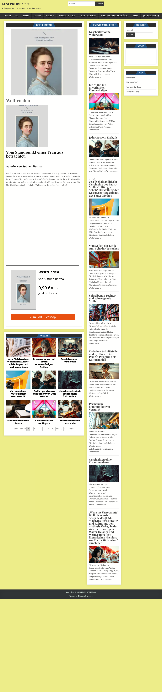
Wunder (135, 15)
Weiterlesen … (95, 77)
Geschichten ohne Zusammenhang (100, 460)
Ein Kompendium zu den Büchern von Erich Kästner (44, 394)
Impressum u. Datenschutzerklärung (114, 15)
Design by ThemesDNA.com (81, 596)
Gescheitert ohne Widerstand (100, 33)
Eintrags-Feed (132, 82)
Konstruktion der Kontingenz (44, 422)
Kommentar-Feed (133, 87)
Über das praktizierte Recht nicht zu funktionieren (70, 394)
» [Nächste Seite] (64, 429)
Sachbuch (37, 15)
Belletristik (50, 15)
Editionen (26, 15)
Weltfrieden (18, 100)
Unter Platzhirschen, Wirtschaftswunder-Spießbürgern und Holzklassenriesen (18, 363)
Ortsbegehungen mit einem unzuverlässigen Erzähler (44, 363)
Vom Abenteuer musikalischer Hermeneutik (18, 394)
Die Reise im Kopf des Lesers (18, 422)
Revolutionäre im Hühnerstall (70, 360)
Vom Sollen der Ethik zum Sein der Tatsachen (104, 247)
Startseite (7, 15)
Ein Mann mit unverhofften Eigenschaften (98, 87)
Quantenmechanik (149, 15)
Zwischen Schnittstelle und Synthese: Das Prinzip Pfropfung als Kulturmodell (103, 355)
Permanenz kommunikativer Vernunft (99, 406)
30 (57, 429)
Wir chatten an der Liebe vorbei (70, 422)
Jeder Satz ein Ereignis (103, 137)
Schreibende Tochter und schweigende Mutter (102, 298)
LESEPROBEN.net (15, 4)
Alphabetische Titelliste (67, 15)
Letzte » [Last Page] (71, 429)
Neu (16, 15)
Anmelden (130, 78)
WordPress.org (132, 92)
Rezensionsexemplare (88, 15)
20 (53, 429)
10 (48, 429)
